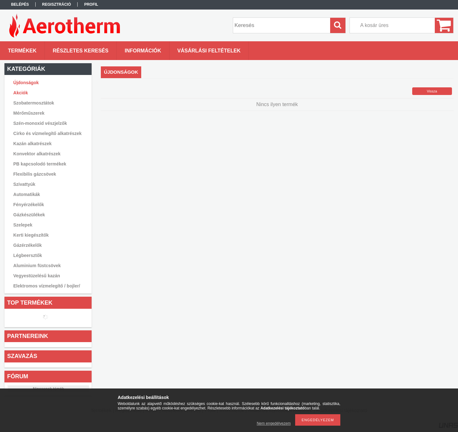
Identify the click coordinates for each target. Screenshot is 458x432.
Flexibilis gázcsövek (34, 174)
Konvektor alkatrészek (37, 153)
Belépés (20, 4)
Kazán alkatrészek (32, 143)
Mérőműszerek (29, 113)
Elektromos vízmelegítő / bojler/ (46, 285)
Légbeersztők (27, 255)
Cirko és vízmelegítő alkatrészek (47, 133)
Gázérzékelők (27, 245)
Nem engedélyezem (274, 423)
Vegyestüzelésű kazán (36, 275)
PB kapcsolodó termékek (39, 163)
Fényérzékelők (28, 204)
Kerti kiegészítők (31, 235)
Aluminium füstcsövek (37, 265)
